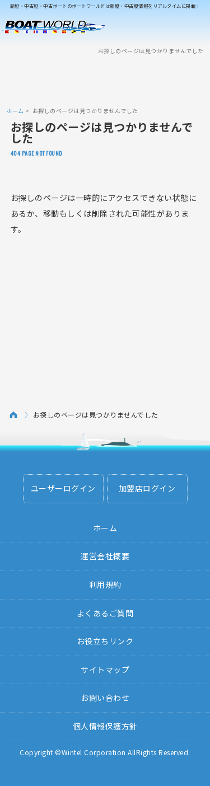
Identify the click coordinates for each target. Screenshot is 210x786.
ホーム (15, 110)
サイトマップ (105, 669)
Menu (194, 27)
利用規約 (105, 584)
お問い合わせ (105, 697)
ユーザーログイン (63, 488)
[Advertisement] (105, 80)
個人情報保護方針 (105, 726)
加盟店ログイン (147, 488)
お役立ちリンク (105, 641)
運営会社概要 (105, 556)
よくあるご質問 (105, 613)
